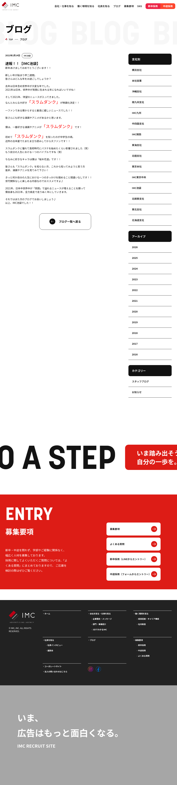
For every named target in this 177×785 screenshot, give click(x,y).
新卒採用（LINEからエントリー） (128, 559)
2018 (135, 333)
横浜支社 (137, 70)
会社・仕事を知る (64, 6)
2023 (135, 279)
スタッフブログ (140, 381)
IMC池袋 (27, 55)
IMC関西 (136, 134)
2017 (135, 343)
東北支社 (137, 209)
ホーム (47, 613)
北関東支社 (138, 198)
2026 (135, 247)
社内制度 (142, 624)
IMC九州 (136, 113)
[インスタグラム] (90, 668)
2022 (135, 290)
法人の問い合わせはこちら (56, 671)
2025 (135, 258)
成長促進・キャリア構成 (148, 618)
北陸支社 (137, 155)
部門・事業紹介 (99, 624)
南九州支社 (138, 102)
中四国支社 (138, 123)
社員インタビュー (55, 645)
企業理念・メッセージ (102, 618)
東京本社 (137, 166)
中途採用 (168, 6)
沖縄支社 (137, 91)
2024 (135, 268)
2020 (135, 311)
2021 (135, 300)
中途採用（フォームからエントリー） (130, 574)
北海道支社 (138, 220)
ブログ (117, 6)
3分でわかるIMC (100, 629)
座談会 (50, 650)
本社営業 (137, 80)
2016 (135, 354)
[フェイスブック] (98, 668)
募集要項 (115, 529)
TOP (11, 39)
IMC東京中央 (139, 177)
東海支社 (137, 145)
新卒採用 (153, 6)
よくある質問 (117, 544)
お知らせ (137, 392)
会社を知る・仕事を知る (100, 613)
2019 (135, 322)
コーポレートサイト (53, 666)
